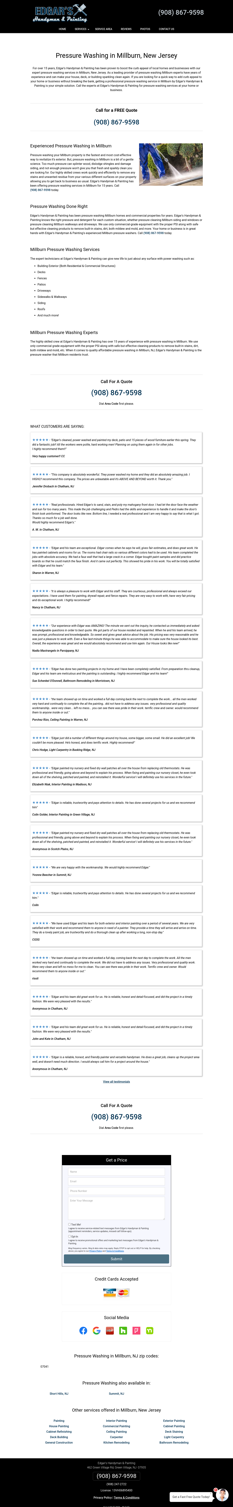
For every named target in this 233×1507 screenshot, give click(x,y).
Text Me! (76, 1212)
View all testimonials (116, 1069)
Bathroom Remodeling (174, 1430)
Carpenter (116, 1425)
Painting (59, 1408)
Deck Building (59, 1425)
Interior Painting (116, 1408)
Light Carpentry (174, 1425)
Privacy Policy (95, 1239)
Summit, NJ (116, 1381)
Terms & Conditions (115, 1239)
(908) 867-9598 (181, 12)
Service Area (103, 29)
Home (62, 29)
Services (82, 30)
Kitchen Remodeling (116, 1430)
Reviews (126, 29)
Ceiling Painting (116, 1419)
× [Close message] (211, 1493)
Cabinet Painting (174, 1414)
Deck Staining (174, 1419)
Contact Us (166, 29)
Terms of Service (143, 1499)
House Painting (59, 1414)
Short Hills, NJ (59, 1381)
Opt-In (74, 1224)
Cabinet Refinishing (59, 1419)
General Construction (59, 1430)
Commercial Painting (116, 1414)
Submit (116, 1247)
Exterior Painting (174, 1408)
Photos (145, 29)
